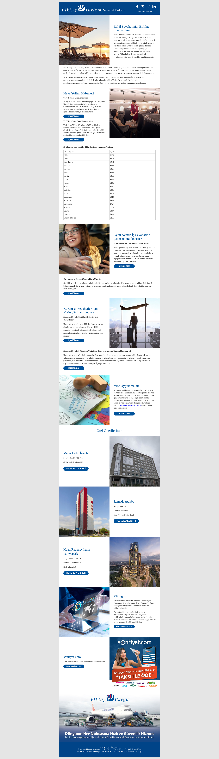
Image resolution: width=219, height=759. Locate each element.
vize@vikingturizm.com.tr (130, 405)
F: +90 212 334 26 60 (133, 749)
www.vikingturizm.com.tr (109, 747)
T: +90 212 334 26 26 (112, 749)
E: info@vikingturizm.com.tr (89, 749)
